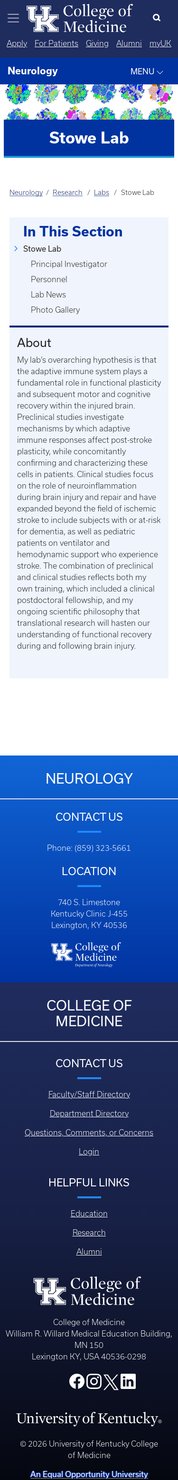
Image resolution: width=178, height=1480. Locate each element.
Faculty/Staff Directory (89, 1094)
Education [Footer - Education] (89, 1213)
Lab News (48, 294)
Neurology (26, 192)
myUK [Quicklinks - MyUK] (160, 43)
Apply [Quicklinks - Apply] (17, 43)
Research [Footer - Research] (89, 1232)
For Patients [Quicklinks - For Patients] (56, 43)
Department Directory (89, 1113)
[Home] (80, 17)
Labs (101, 192)
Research (68, 192)
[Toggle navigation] (13, 18)
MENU (147, 71)
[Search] (159, 18)
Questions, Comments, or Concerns (89, 1132)
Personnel (49, 279)
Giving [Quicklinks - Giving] (97, 43)
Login (89, 1151)
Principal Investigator (69, 264)
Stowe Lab (42, 248)
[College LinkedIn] (128, 1384)
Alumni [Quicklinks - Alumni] (129, 43)
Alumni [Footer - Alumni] (89, 1251)
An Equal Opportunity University (89, 1474)
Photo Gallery (55, 310)
